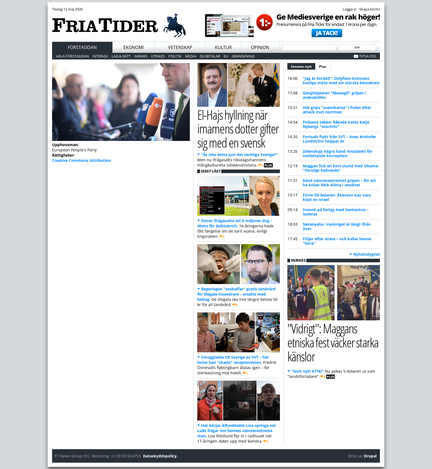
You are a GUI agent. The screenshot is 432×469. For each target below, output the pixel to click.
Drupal (370, 456)
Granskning (243, 56)
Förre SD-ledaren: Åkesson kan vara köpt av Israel (337, 197)
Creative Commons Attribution (81, 160)
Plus (322, 66)
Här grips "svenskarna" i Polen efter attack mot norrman (337, 109)
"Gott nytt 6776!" (307, 371)
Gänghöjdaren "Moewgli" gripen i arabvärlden (334, 95)
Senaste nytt (303, 66)
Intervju (100, 56)
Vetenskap (180, 47)
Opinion (260, 47)
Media (190, 56)
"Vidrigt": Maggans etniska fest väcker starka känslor (332, 342)
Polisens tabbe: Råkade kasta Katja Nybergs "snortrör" (336, 124)
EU (226, 56)
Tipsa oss (367, 56)
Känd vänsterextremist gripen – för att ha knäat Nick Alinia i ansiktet (339, 182)
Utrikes (158, 56)
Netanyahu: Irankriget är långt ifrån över (337, 226)
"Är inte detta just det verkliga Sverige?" (239, 154)
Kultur (223, 47)
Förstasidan (82, 47)
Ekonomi (133, 47)
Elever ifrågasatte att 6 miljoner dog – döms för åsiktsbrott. (234, 223)
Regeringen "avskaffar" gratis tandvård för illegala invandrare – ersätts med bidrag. (236, 294)
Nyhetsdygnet (366, 254)
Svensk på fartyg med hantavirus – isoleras (336, 212)
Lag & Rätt (121, 56)
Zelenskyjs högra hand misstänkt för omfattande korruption (337, 153)
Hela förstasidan (72, 56)
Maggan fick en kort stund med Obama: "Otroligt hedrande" (341, 168)
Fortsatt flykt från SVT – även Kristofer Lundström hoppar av (339, 139)
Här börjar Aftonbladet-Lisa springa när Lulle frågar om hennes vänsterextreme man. (236, 430)
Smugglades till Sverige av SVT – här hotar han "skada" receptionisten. (233, 360)
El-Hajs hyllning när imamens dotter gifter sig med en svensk (238, 128)
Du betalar (210, 56)
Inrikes (140, 56)
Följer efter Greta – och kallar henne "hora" (337, 241)
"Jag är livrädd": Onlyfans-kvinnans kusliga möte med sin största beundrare (341, 80)
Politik (175, 56)
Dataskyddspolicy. (160, 456)
